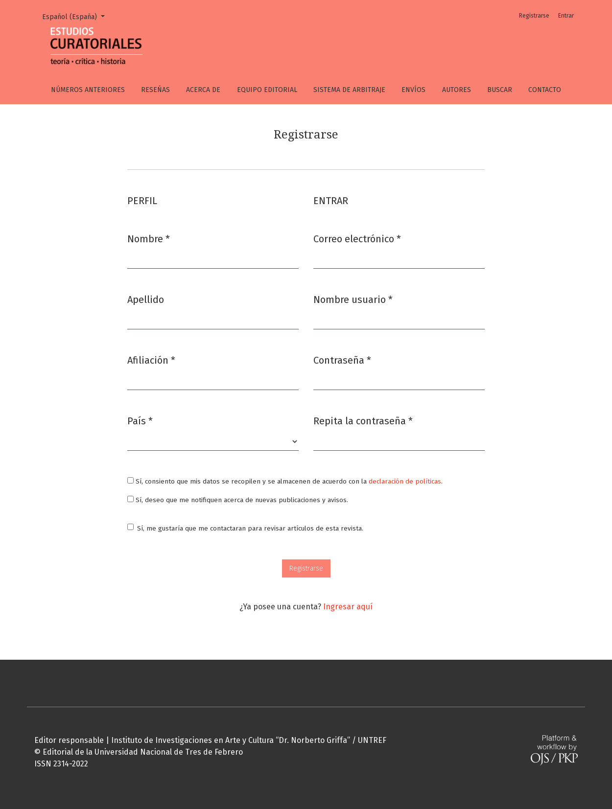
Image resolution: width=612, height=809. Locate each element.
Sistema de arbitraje (349, 90)
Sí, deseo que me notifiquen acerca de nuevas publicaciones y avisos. (237, 500)
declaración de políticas (405, 481)
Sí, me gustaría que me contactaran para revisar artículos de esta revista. (250, 528)
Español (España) (77, 16)
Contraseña (342, 359)
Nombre (148, 238)
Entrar (566, 15)
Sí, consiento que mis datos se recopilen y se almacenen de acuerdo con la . (285, 481)
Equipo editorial (267, 90)
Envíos (413, 90)
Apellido (145, 299)
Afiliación (151, 359)
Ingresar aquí (348, 606)
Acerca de (203, 90)
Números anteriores (88, 90)
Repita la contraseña (363, 420)
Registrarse (534, 15)
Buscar (499, 90)
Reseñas (155, 90)
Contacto (544, 90)
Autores (456, 90)
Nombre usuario (353, 298)
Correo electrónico (357, 238)
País (140, 420)
